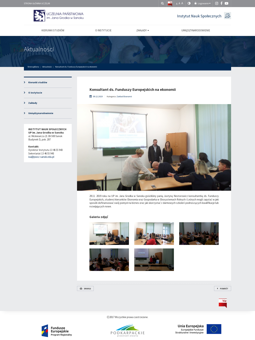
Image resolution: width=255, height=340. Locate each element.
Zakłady (32, 102)
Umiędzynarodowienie (40, 113)
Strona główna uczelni (37, 3)
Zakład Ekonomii (124, 96)
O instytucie (35, 92)
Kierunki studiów (37, 82)
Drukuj (85, 288)
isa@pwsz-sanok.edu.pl (41, 156)
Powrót (222, 288)
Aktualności (39, 49)
